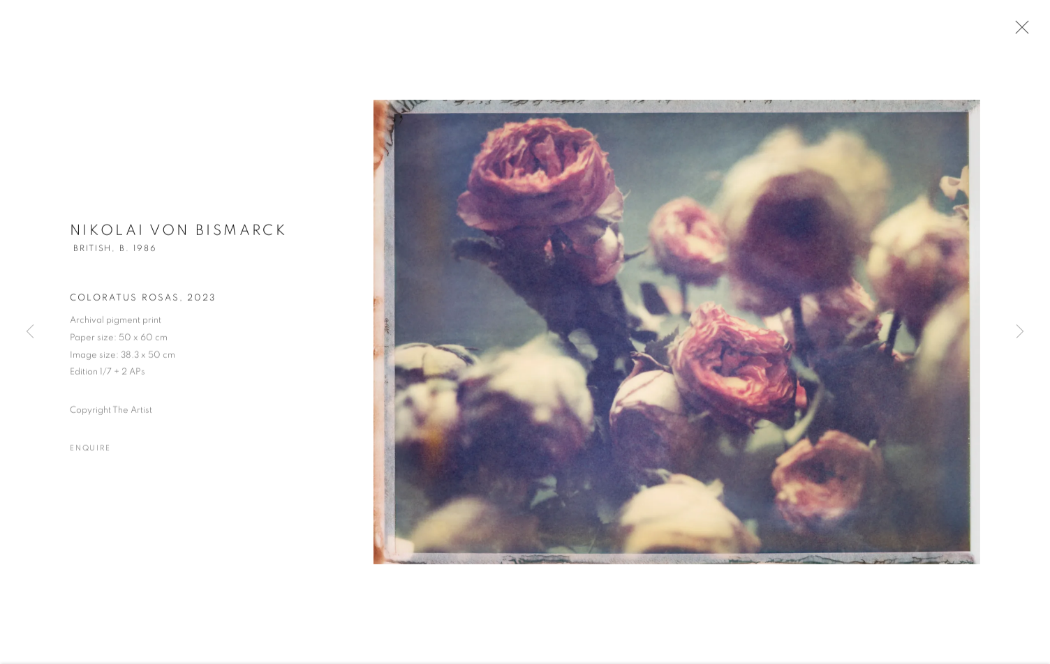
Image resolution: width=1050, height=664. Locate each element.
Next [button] (1020, 332)
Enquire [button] (90, 451)
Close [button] (1018, 31)
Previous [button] (30, 332)
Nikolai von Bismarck (178, 234)
